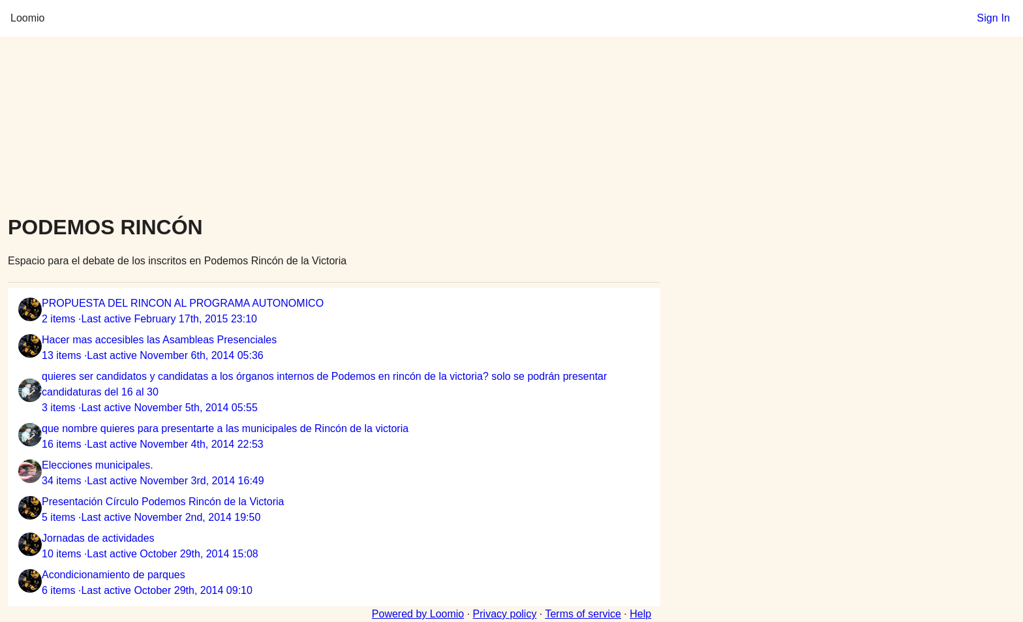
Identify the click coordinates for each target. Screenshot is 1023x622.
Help (640, 613)
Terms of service (582, 613)
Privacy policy (505, 613)
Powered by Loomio (418, 613)
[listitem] (334, 311)
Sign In (993, 17)
